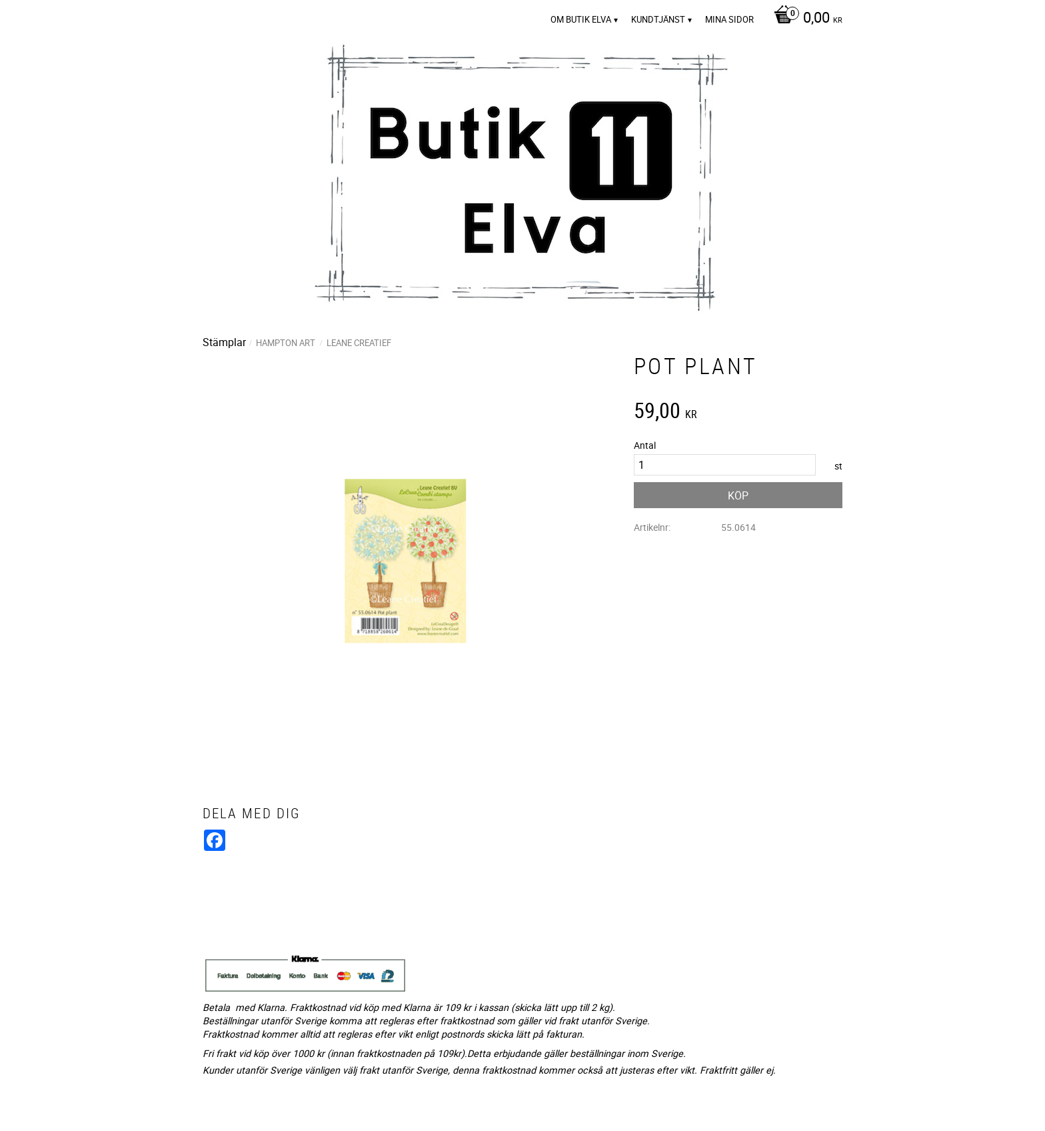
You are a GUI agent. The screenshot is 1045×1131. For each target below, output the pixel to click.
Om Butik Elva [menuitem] (580, 19)
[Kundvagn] (804, 18)
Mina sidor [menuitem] (729, 19)
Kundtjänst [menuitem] (658, 19)
